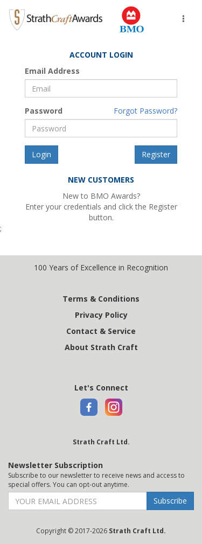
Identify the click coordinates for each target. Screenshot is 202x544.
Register (156, 154)
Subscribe (170, 501)
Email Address (52, 71)
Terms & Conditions (101, 299)
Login (41, 154)
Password (43, 111)
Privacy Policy (101, 315)
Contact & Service (101, 331)
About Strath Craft (101, 347)
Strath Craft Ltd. (101, 442)
